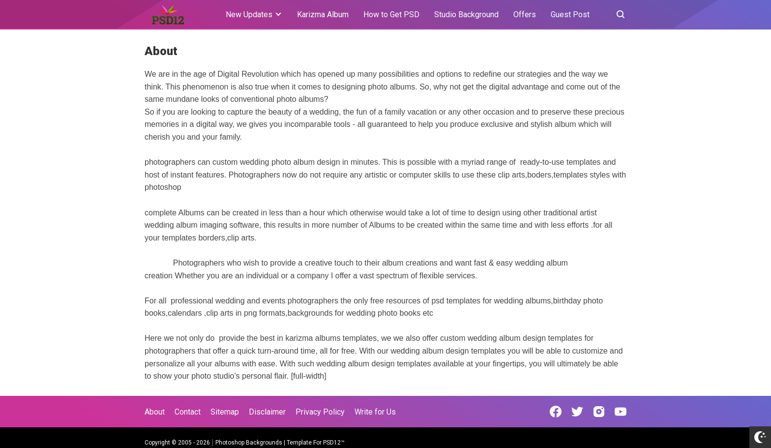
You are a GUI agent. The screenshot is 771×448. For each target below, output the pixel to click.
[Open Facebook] (556, 412)
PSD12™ (334, 442)
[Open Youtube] (620, 412)
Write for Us (375, 412)
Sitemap (224, 412)
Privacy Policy (320, 412)
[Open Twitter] (577, 412)
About (155, 412)
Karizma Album (323, 14)
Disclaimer (267, 412)
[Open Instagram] (599, 412)
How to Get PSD (391, 14)
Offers (524, 14)
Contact (188, 412)
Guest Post (570, 14)
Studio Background (466, 14)
